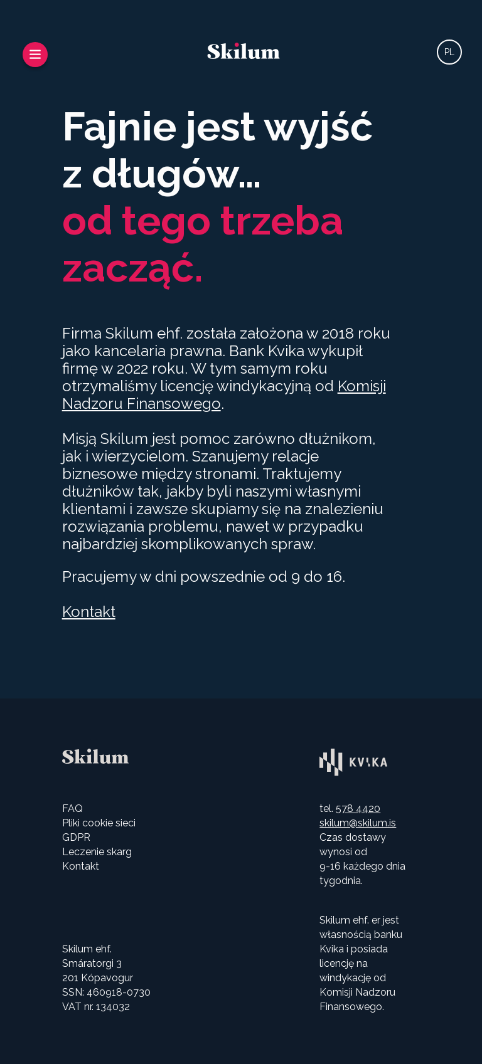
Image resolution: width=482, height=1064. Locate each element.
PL (449, 52)
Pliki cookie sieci (99, 823)
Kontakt (88, 612)
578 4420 (358, 808)
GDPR (76, 837)
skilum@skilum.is (357, 823)
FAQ (72, 808)
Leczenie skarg (97, 852)
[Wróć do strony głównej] (243, 52)
